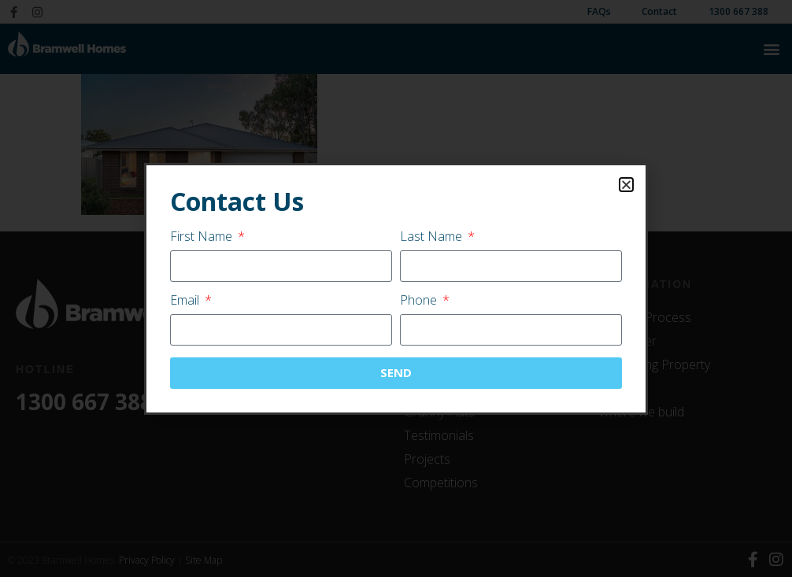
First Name (202, 237)
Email (186, 301)
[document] (396, 288)
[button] (626, 184)
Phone (420, 301)
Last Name (432, 237)
